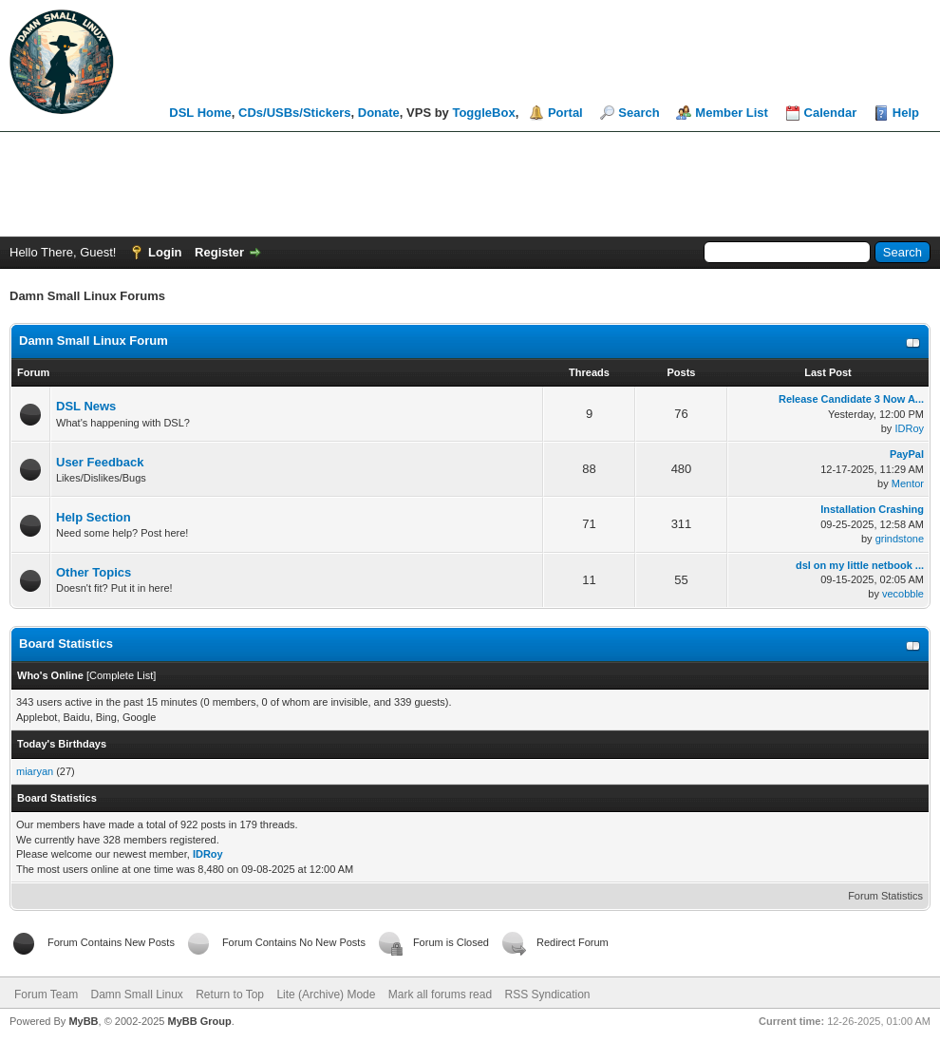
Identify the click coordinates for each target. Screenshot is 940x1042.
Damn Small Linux (136, 994)
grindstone (899, 538)
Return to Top (230, 994)
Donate (379, 112)
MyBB (83, 1021)
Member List (731, 112)
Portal (565, 112)
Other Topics (93, 572)
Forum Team (46, 994)
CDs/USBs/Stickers (294, 112)
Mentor (908, 483)
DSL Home (200, 112)
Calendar (830, 112)
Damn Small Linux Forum (93, 340)
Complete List (121, 675)
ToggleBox (483, 112)
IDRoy (909, 428)
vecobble (903, 593)
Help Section (93, 517)
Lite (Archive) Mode (325, 994)
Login (164, 252)
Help (906, 112)
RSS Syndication (547, 994)
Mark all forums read (440, 994)
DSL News (86, 406)
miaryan (34, 771)
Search (638, 112)
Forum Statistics (885, 895)
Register (219, 252)
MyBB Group (199, 1021)
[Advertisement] (470, 184)
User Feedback (100, 462)
